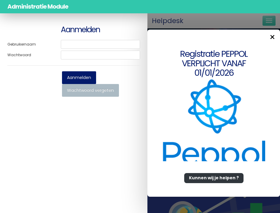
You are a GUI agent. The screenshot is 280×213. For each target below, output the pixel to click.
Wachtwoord (19, 54)
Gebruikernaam (21, 44)
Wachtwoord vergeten (90, 90)
